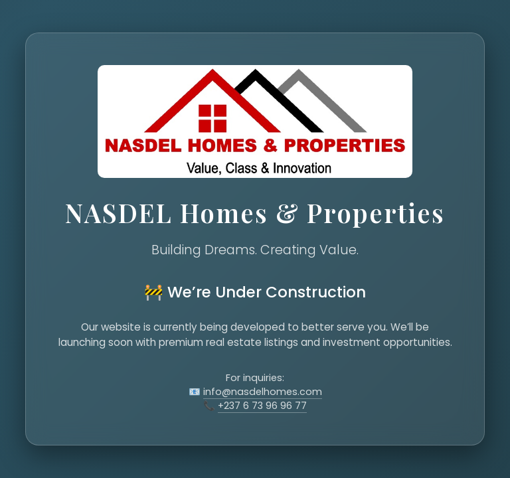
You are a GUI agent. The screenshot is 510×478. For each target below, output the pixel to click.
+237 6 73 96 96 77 (262, 405)
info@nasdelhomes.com (262, 391)
